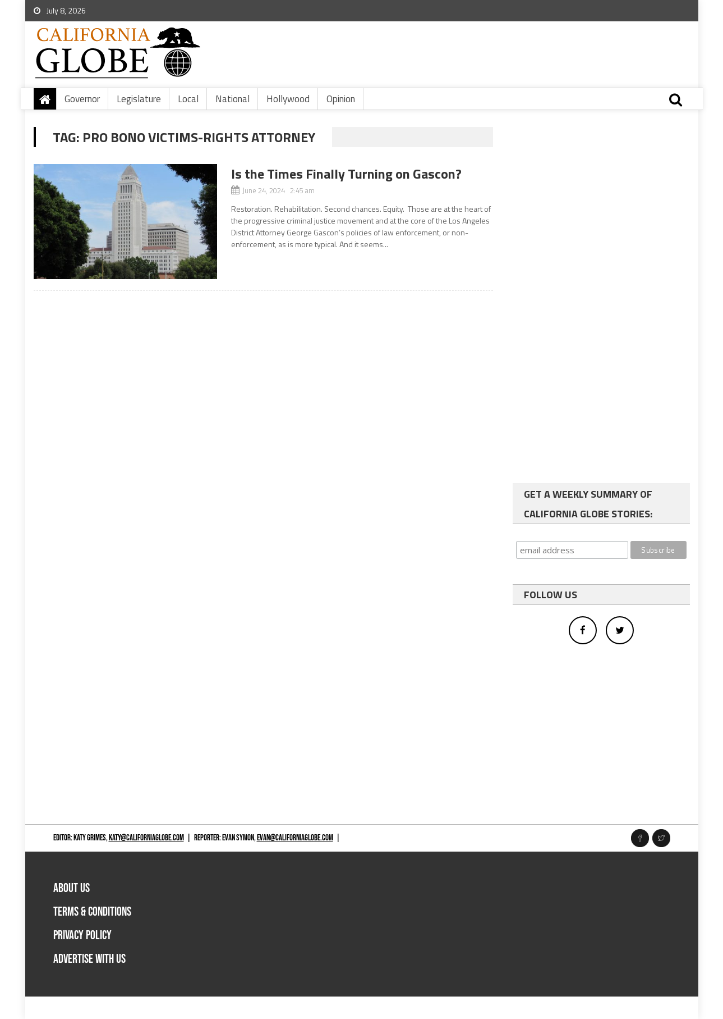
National (232, 99)
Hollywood (288, 99)
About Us (71, 888)
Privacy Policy (82, 935)
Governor (82, 99)
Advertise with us (89, 959)
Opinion (340, 99)
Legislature (139, 99)
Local (188, 99)
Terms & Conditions (92, 912)
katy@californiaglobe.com (146, 838)
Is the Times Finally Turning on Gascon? (346, 173)
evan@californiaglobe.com (295, 838)
